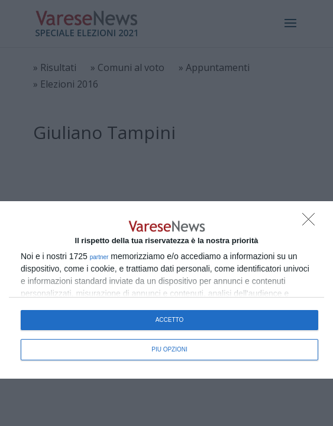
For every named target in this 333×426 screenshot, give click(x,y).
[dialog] (166, 290)
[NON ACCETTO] (311, 222)
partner (99, 257)
